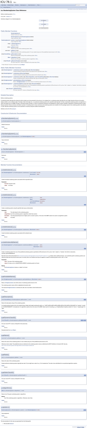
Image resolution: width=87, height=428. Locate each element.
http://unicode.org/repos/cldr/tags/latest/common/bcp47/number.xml (33, 255)
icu (1, 7)
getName (13, 50)
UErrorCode (33, 69)
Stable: (3, 127)
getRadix (13, 47)
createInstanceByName (18, 83)
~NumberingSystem (15, 43)
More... (14, 14)
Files (38, 5)
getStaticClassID (17, 88)
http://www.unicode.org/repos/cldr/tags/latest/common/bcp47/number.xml (18, 345)
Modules (17, 5)
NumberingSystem (7, 7)
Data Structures (32, 5)
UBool (9, 57)
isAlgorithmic (14, 57)
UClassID (8, 60)
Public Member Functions (72, 9)
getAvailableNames (17, 80)
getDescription (14, 54)
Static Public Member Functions (81, 9)
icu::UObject (22, 64)
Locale (24, 69)
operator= (13, 40)
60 (8, 108)
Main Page (3, 5)
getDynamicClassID (15, 60)
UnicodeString (7, 54)
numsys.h (9, 16)
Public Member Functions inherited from (13, 64)
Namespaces (23, 5)
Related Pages (10, 5)
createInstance (16, 69)
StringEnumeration (8, 80)
